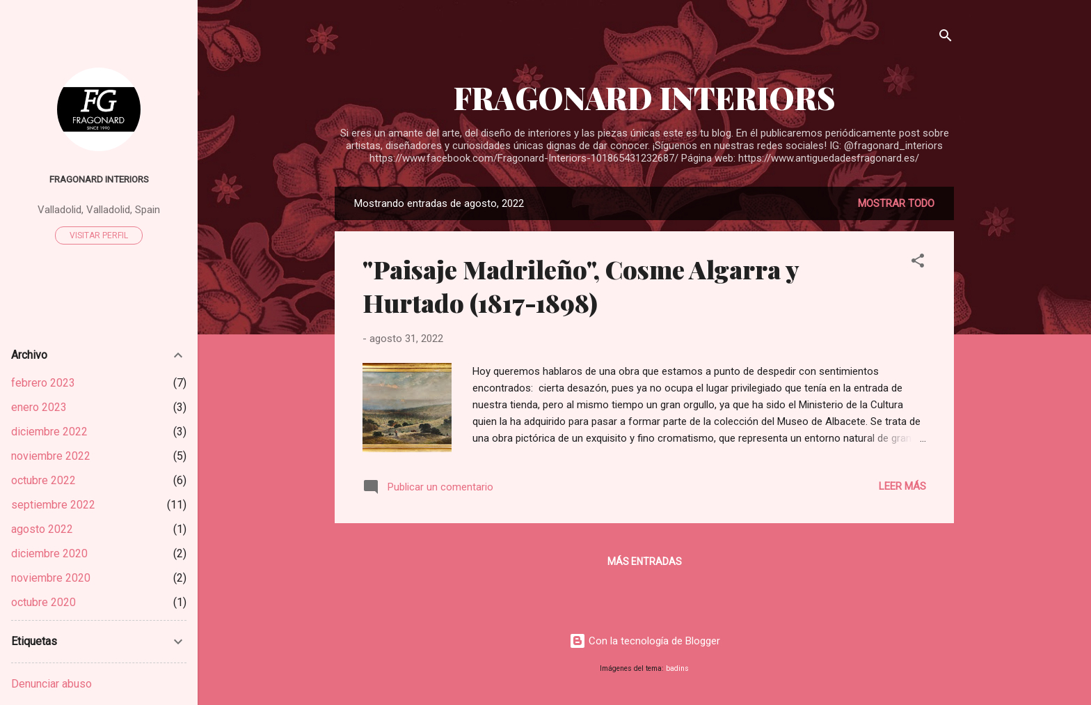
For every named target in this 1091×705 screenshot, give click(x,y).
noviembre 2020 (50, 577)
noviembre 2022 (50, 456)
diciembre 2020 (49, 553)
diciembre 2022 (49, 431)
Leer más (902, 486)
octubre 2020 (43, 602)
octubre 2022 (43, 480)
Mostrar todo (896, 203)
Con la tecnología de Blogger (644, 641)
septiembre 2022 (53, 504)
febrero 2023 (43, 382)
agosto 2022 (42, 529)
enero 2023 (39, 407)
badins (677, 668)
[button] (917, 263)
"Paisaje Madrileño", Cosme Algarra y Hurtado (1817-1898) (581, 285)
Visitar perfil (99, 235)
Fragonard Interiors (99, 179)
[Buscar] (945, 38)
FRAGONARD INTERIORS (645, 97)
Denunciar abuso (51, 683)
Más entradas (644, 561)
